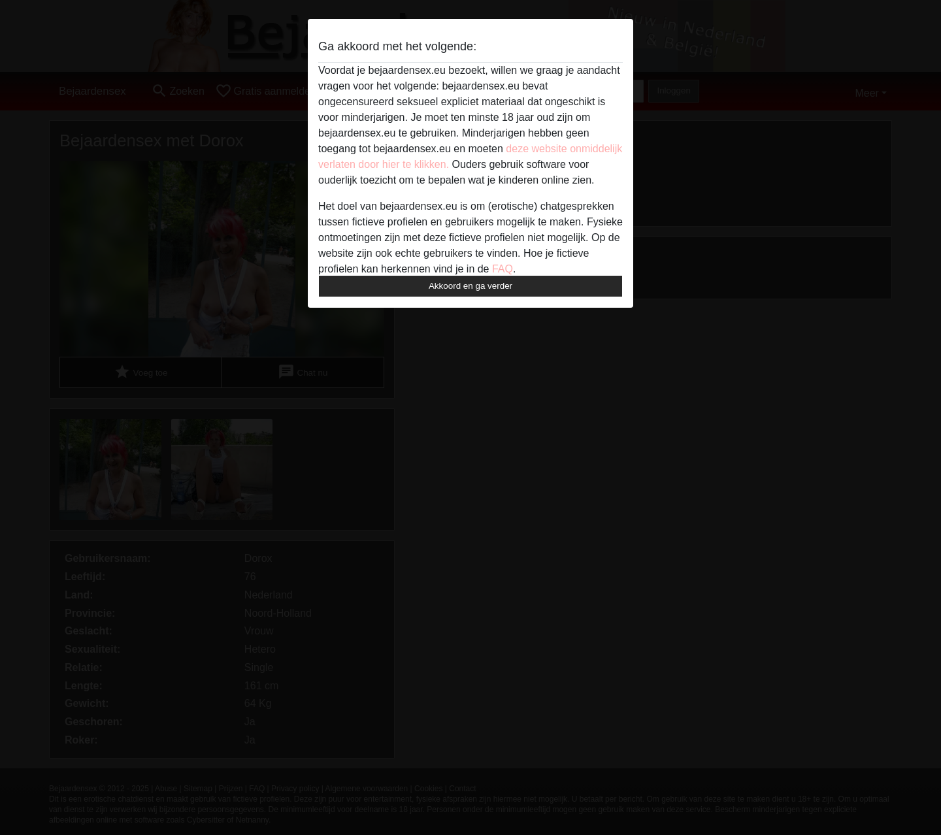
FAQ (502, 268)
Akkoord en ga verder (470, 286)
